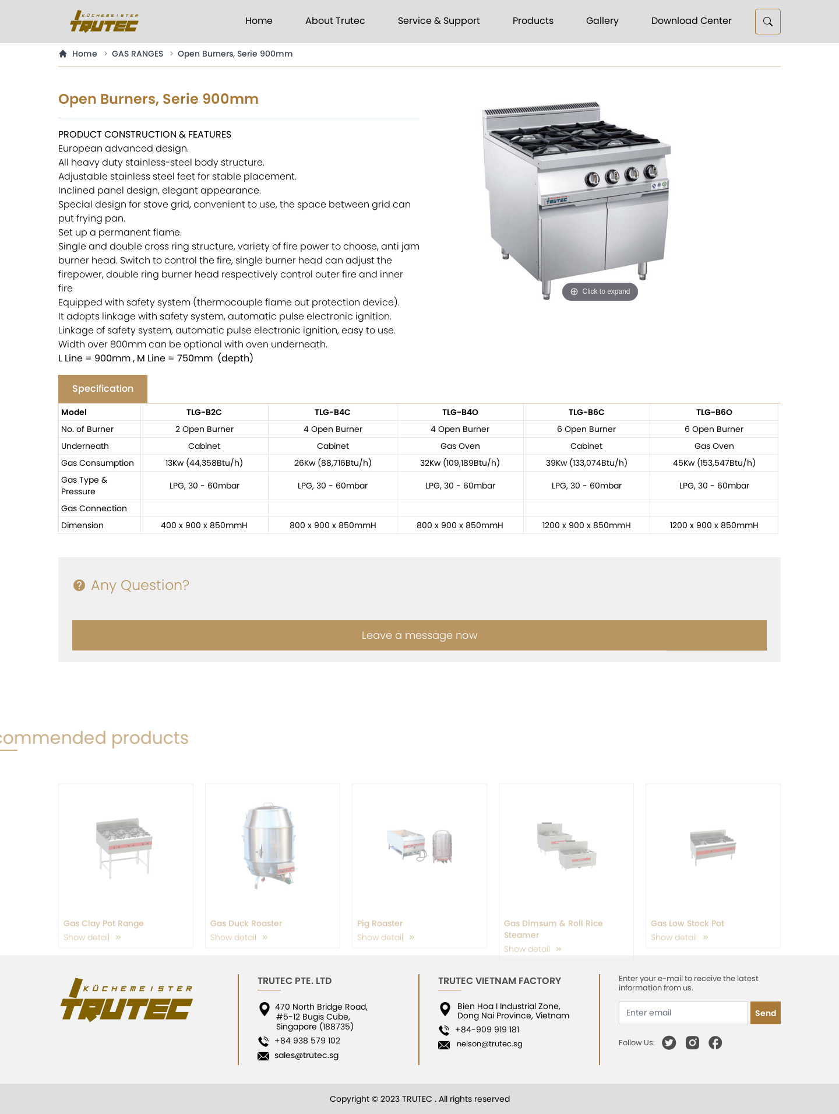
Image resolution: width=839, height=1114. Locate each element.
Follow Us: (637, 1043)
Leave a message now (420, 649)
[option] (600, 197)
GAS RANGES (137, 53)
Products (533, 20)
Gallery (602, 20)
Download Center (691, 20)
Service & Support (439, 20)
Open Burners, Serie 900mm (235, 53)
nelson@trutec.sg (487, 1043)
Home (259, 20)
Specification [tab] (102, 388)
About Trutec (335, 20)
